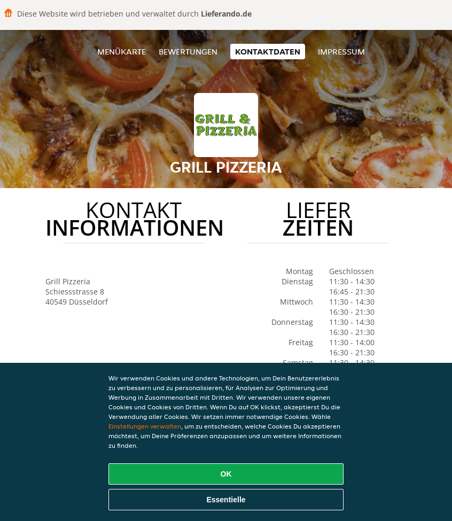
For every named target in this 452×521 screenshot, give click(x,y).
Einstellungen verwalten (144, 426)
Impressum (341, 51)
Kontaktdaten (267, 51)
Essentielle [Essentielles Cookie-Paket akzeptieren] (225, 499)
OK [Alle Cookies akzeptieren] (226, 474)
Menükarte (121, 51)
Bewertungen (188, 51)
